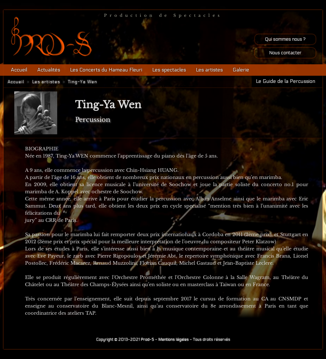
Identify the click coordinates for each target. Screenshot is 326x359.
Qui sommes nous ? (285, 39)
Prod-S (147, 339)
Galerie (241, 70)
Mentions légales (173, 339)
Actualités (48, 70)
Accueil (19, 70)
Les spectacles (169, 70)
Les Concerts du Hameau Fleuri (106, 70)
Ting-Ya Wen (82, 81)
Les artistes (209, 70)
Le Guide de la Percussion (285, 81)
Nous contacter (285, 53)
